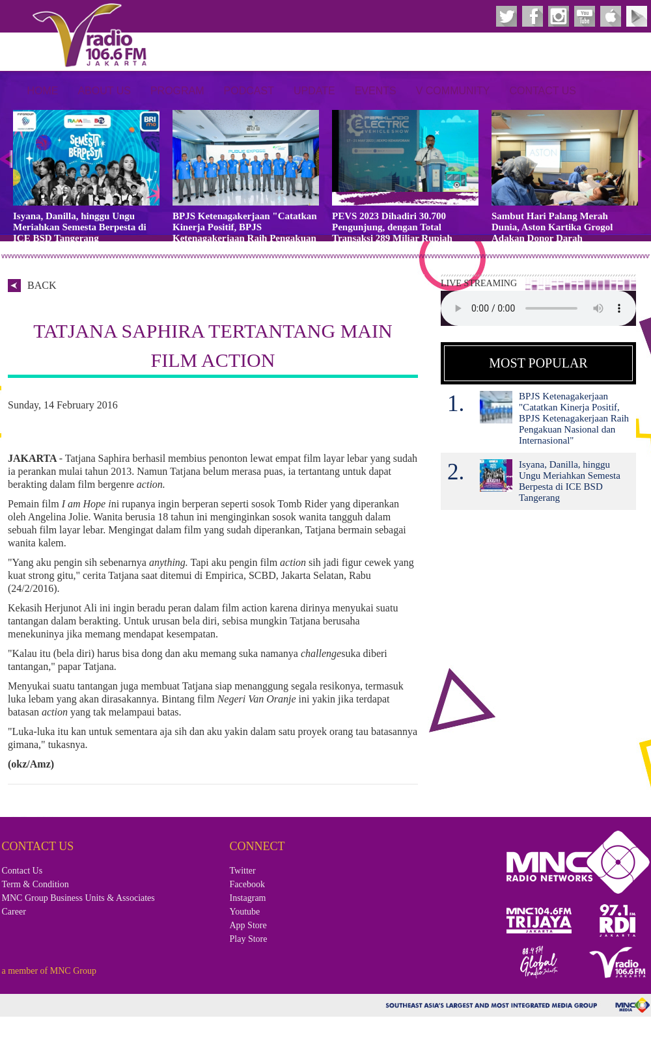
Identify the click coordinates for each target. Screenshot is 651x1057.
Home (42, 90)
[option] (86, 177)
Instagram (248, 898)
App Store (248, 925)
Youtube (245, 912)
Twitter (243, 871)
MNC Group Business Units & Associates (78, 898)
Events (375, 90)
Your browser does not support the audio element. (538, 308)
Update (314, 90)
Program (177, 90)
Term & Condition (35, 884)
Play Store (249, 939)
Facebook (247, 884)
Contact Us (542, 90)
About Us (104, 90)
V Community (453, 90)
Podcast (249, 90)
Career (14, 912)
